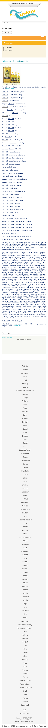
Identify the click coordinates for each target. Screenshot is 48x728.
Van (25, 695)
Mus (25, 607)
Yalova (25, 698)
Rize (25, 632)
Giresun (25, 506)
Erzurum (25, 488)
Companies (8, 48)
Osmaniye (25, 621)
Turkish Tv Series (25, 688)
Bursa (25, 446)
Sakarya (25, 635)
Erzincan (25, 485)
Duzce (25, 474)
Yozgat (25, 702)
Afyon (25, 376)
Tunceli (25, 674)
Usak (25, 691)
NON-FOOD (24, 713)
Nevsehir (25, 611)
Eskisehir (25, 492)
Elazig (25, 481)
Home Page (16, 3)
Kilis (25, 558)
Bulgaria (6, 61)
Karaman (25, 544)
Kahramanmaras (25, 537)
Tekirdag (25, 660)
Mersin (25, 600)
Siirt (25, 646)
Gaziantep (25, 502)
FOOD (24, 710)
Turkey (25, 677)
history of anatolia (25, 520)
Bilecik (25, 425)
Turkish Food (25, 684)
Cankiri (25, 457)
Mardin (25, 593)
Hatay (25, 516)
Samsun (25, 639)
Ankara (25, 394)
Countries (8, 50)
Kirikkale (25, 562)
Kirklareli (25, 565)
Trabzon (25, 670)
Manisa (25, 590)
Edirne (25, 478)
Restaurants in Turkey (25, 628)
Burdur (25, 443)
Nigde (25, 614)
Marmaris (25, 597)
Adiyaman (25, 373)
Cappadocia (25, 460)
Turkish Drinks (25, 681)
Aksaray (25, 383)
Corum (25, 464)
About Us (24, 3)
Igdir (25, 523)
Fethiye (25, 499)
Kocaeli (25, 572)
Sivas (25, 656)
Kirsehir (25, 569)
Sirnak (25, 653)
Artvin (25, 404)
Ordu (25, 618)
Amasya (25, 387)
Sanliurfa (25, 642)
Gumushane (25, 509)
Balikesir (25, 411)
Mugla (25, 604)
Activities (25, 366)
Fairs (25, 495)
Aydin (25, 408)
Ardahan (25, 401)
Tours (25, 667)
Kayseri (25, 555)
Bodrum (25, 436)
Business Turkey (25, 450)
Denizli (25, 467)
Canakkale (25, 453)
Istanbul (25, 530)
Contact (30, 3)
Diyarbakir (25, 471)
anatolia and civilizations (25, 390)
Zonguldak (25, 705)
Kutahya (25, 583)
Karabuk (25, 541)
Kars (25, 548)
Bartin (25, 415)
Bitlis (25, 432)
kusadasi (25, 579)
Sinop (25, 649)
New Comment (7, 337)
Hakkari (25, 513)
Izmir (25, 534)
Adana (25, 370)
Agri (25, 380)
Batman (25, 418)
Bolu (25, 439)
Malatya (25, 586)
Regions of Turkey (25, 625)
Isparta (25, 527)
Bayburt (25, 422)
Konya (25, 576)
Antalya (25, 397)
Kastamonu (25, 551)
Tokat (25, 663)
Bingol (25, 429)
